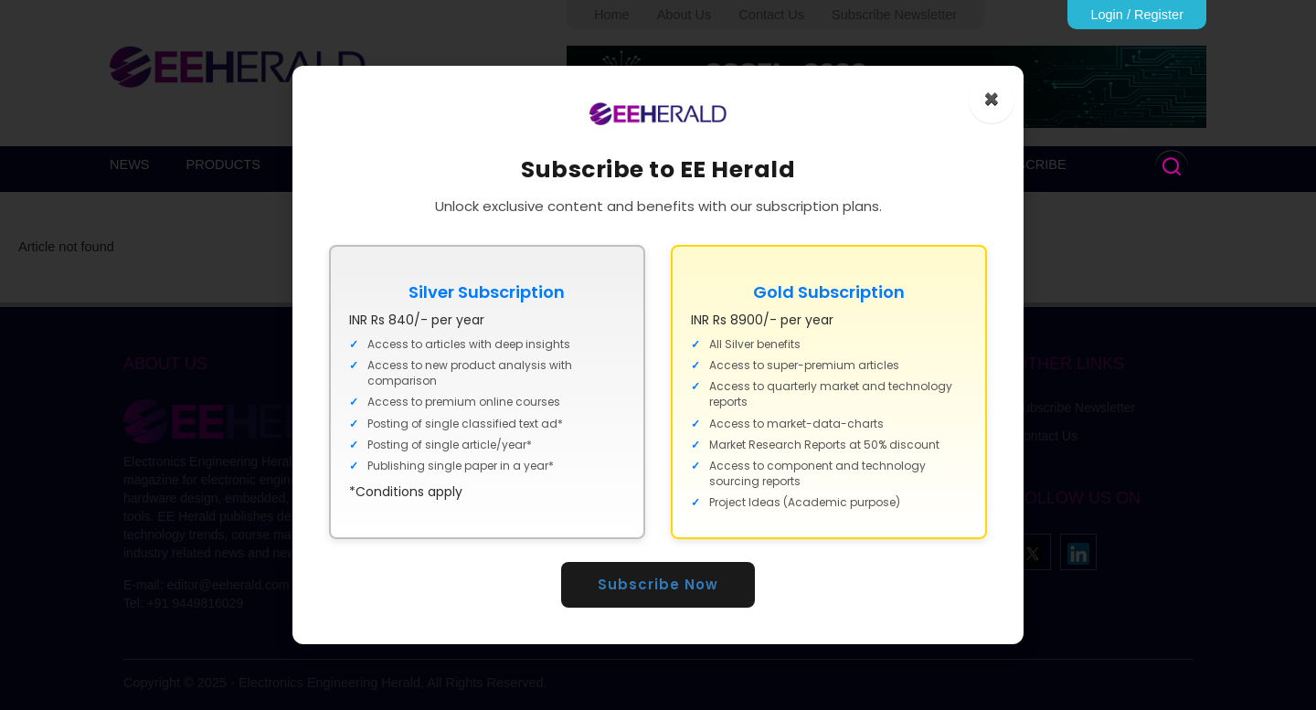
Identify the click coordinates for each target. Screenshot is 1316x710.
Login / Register (1136, 14)
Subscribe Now (658, 584)
